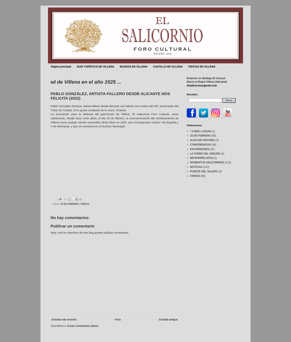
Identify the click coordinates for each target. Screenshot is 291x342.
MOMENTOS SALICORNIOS (207, 162)
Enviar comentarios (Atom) (82, 325)
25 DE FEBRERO (69, 204)
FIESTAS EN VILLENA (201, 66)
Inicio (118, 319)
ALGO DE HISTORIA (202, 140)
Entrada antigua (168, 319)
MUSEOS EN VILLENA (134, 66)
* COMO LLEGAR (200, 131)
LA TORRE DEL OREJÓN (205, 153)
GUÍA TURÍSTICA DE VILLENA (95, 66)
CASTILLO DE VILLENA (168, 66)
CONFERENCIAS (200, 144)
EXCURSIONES (199, 149)
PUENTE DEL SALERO (204, 171)
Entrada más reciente (64, 319)
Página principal (61, 66)
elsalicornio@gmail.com (202, 85)
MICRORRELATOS (201, 157)
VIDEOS (84, 204)
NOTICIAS (196, 166)
